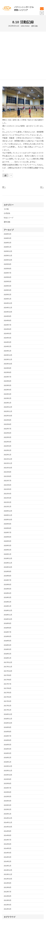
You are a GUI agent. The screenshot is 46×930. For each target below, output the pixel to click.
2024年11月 (8, 307)
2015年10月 (8, 775)
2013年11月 (8, 874)
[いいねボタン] (5, 175)
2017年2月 (7, 706)
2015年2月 (7, 809)
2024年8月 (7, 320)
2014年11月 (8, 822)
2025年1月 (7, 299)
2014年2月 (7, 861)
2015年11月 (8, 770)
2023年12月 (8, 355)
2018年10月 (8, 619)
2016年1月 (7, 762)
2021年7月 (7, 481)
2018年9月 (7, 623)
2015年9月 (7, 779)
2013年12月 (8, 870)
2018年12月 (8, 610)
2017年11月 (8, 667)
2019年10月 (8, 567)
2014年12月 (8, 818)
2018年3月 (7, 649)
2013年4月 (7, 905)
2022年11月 (8, 411)
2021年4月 (7, 494)
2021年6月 (7, 485)
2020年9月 (7, 524)
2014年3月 (7, 857)
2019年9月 (7, 571)
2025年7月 (7, 273)
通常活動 (34, 26)
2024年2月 (7, 346)
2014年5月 (7, 848)
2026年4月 (7, 234)
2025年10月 (8, 260)
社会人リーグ (8, 218)
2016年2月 (7, 757)
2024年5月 (7, 333)
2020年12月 (8, 511)
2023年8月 (7, 372)
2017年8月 (7, 680)
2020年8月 (7, 528)
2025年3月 (7, 290)
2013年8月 (7, 887)
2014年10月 (8, 827)
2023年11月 (8, 359)
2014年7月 (7, 840)
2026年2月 (7, 243)
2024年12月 (8, 303)
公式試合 (7, 213)
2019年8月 (7, 576)
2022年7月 (7, 429)
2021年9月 (7, 472)
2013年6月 (7, 896)
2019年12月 (8, 558)
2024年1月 (7, 351)
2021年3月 (7, 498)
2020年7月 (7, 532)
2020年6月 (7, 537)
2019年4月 (7, 593)
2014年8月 (7, 835)
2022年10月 (8, 416)
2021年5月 (7, 489)
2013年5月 (7, 900)
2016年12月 (8, 714)
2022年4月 (7, 442)
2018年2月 (7, 654)
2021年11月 (8, 463)
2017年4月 (7, 697)
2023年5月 (7, 385)
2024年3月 (7, 342)
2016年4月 (7, 749)
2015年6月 (7, 792)
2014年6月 (7, 844)
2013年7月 (7, 892)
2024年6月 (7, 329)
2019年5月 (7, 589)
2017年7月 (7, 684)
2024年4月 (7, 338)
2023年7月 (7, 377)
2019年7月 (7, 580)
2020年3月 (7, 545)
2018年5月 (7, 641)
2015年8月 (7, 783)
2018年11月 (8, 615)
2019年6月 (7, 584)
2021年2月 (7, 502)
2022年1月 (7, 455)
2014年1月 (7, 866)
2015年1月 (7, 814)
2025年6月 (7, 277)
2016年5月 (7, 745)
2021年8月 (7, 476)
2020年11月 (8, 515)
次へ (42, 187)
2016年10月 (8, 723)
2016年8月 (7, 731)
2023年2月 (7, 398)
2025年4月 (7, 286)
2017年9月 (7, 675)
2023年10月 (8, 364)
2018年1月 (7, 658)
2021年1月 (7, 506)
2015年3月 (7, 805)
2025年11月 (8, 255)
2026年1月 (7, 247)
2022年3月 (7, 446)
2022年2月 (7, 450)
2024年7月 (7, 325)
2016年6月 (7, 740)
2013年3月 (7, 909)
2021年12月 (8, 459)
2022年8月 (7, 424)
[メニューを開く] (42, 13)
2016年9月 (7, 727)
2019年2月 (7, 602)
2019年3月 (7, 597)
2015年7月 (7, 788)
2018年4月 (7, 645)
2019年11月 (8, 563)
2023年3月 (7, 394)
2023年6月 (7, 381)
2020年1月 (7, 554)
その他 (6, 209)
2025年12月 (8, 251)
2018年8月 (7, 628)
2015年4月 (7, 801)
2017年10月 (8, 671)
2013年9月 (7, 883)
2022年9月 (7, 420)
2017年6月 (7, 688)
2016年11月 (8, 719)
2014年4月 (7, 853)
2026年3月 (7, 238)
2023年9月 (7, 368)
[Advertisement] (23, 55)
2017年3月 (7, 701)
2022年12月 (8, 407)
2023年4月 (7, 390)
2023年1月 (7, 403)
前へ (4, 187)
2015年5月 (7, 796)
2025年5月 (7, 281)
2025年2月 (7, 294)
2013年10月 (8, 879)
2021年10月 (8, 468)
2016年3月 (7, 753)
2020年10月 (8, 519)
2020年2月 (7, 550)
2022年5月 (7, 437)
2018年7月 (7, 632)
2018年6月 (7, 636)
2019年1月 (7, 606)
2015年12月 (8, 766)
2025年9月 (7, 264)
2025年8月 (7, 269)
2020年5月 (7, 541)
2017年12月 (8, 662)
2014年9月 (7, 831)
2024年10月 (8, 312)
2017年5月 (7, 693)
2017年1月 (7, 710)
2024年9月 (7, 316)
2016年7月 (7, 736)
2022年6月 (7, 433)
